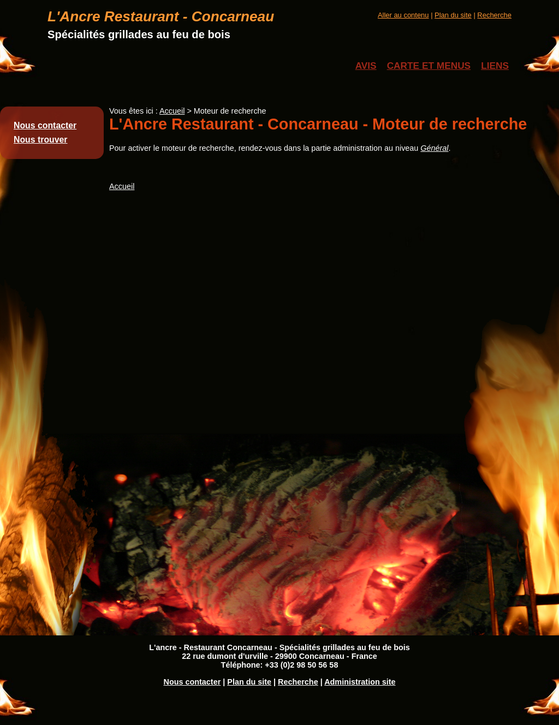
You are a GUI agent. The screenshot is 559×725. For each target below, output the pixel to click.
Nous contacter (45, 125)
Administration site (359, 681)
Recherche (494, 15)
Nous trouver (41, 139)
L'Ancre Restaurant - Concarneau (160, 16)
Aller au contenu (403, 15)
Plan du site (453, 15)
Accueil (172, 111)
